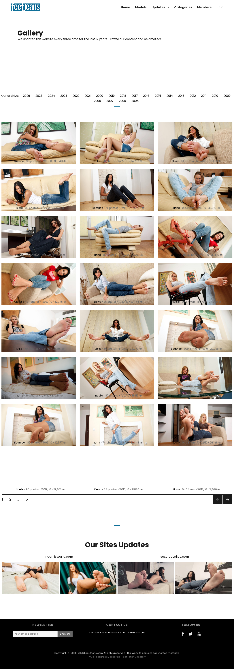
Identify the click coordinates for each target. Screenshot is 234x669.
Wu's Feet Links (97, 657)
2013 (181, 96)
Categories (183, 7)
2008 (97, 101)
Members (204, 7)
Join (220, 7)
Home (125, 7)
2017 (135, 96)
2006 (122, 101)
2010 (215, 96)
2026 (26, 96)
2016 (146, 96)
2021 (88, 96)
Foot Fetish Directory (134, 657)
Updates (158, 7)
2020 (99, 96)
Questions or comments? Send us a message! (117, 632)
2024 (51, 96)
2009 (227, 96)
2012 (193, 96)
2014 (170, 96)
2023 (63, 96)
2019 (112, 96)
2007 (110, 101)
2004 (135, 101)
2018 (123, 96)
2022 (76, 96)
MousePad (113, 657)
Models (140, 7)
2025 (38, 96)
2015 (158, 96)
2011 (203, 96)
